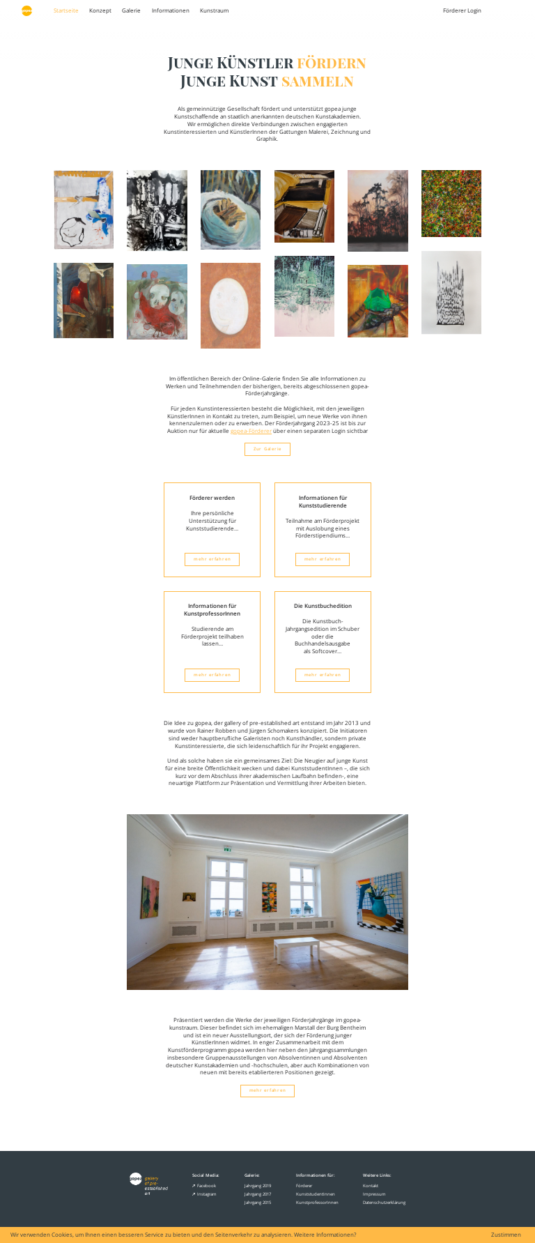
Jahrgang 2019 (258, 1185)
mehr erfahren (212, 559)
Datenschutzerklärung (384, 1202)
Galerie (131, 10)
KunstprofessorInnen (317, 1202)
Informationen (170, 10)
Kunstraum (214, 10)
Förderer (304, 1185)
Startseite (66, 10)
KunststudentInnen (315, 1194)
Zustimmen (506, 1235)
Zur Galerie (267, 449)
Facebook (203, 1185)
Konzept (100, 10)
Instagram (204, 1194)
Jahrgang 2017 (258, 1194)
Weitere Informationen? (325, 1234)
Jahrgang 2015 (258, 1202)
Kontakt (370, 1185)
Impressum (374, 1194)
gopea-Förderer (251, 430)
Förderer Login (462, 10)
